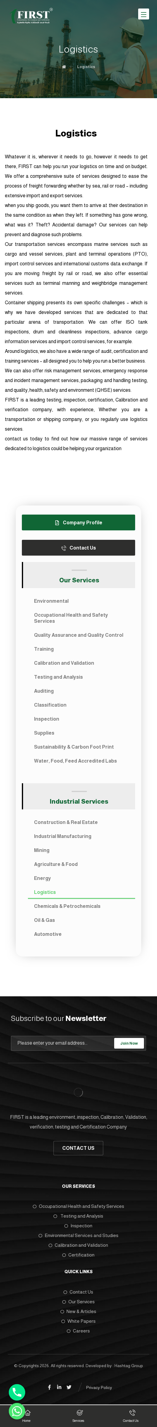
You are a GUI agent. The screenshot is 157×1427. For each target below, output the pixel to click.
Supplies (44, 733)
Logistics (45, 892)
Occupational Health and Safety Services (71, 618)
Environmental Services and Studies (78, 1235)
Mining (41, 850)
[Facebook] (49, 1387)
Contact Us (78, 1291)
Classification (50, 705)
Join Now (129, 1043)
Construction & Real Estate (66, 822)
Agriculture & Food (56, 864)
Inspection (46, 719)
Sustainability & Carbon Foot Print (74, 747)
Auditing (44, 691)
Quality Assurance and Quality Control (78, 635)
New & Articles (78, 1311)
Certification (78, 1254)
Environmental (51, 601)
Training (44, 649)
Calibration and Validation (64, 663)
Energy (42, 878)
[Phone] (17, 1392)
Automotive (48, 934)
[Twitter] (69, 1387)
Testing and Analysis (58, 677)
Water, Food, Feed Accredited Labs (75, 760)
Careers (78, 1330)
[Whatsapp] (17, 1411)
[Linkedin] (59, 1387)
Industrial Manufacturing (62, 836)
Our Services (78, 1301)
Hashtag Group (128, 1365)
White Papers (78, 1321)
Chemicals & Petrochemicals (67, 906)
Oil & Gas (44, 920)
